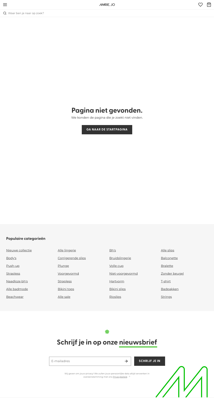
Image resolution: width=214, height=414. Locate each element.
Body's (11, 258)
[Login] (200, 4)
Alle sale (64, 297)
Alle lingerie (67, 250)
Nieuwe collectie (19, 250)
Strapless (13, 274)
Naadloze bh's (17, 281)
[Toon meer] (129, 377)
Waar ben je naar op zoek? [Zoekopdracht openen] (23, 13)
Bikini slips (117, 289)
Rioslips (115, 297)
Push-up (13, 266)
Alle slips (167, 250)
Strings (166, 297)
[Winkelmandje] (209, 4)
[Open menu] (5, 4)
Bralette (167, 266)
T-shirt (166, 281)
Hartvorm (116, 281)
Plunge (63, 266)
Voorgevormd (68, 274)
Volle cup (116, 266)
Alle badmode (17, 289)
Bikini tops (66, 289)
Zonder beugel (172, 274)
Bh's (112, 250)
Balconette (169, 258)
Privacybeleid (120, 376)
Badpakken (170, 289)
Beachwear (15, 297)
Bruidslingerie (120, 258)
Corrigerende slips (72, 258)
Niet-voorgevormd (123, 274)
